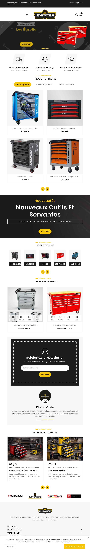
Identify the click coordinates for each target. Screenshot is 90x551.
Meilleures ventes (67, 84)
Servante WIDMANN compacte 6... (64, 176)
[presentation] (43, 189)
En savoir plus (66, 542)
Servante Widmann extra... (64, 325)
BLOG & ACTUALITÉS (45, 432)
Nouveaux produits (44, 84)
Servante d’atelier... (25, 176)
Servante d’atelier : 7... (58, 470)
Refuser (10, 546)
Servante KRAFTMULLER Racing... (25, 128)
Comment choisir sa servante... (24, 470)
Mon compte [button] (76, 3)
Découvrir (45, 231)
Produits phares (22, 84)
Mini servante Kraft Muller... (64, 128)
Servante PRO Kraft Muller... (25, 325)
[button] (43, 48)
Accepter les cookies (74, 546)
